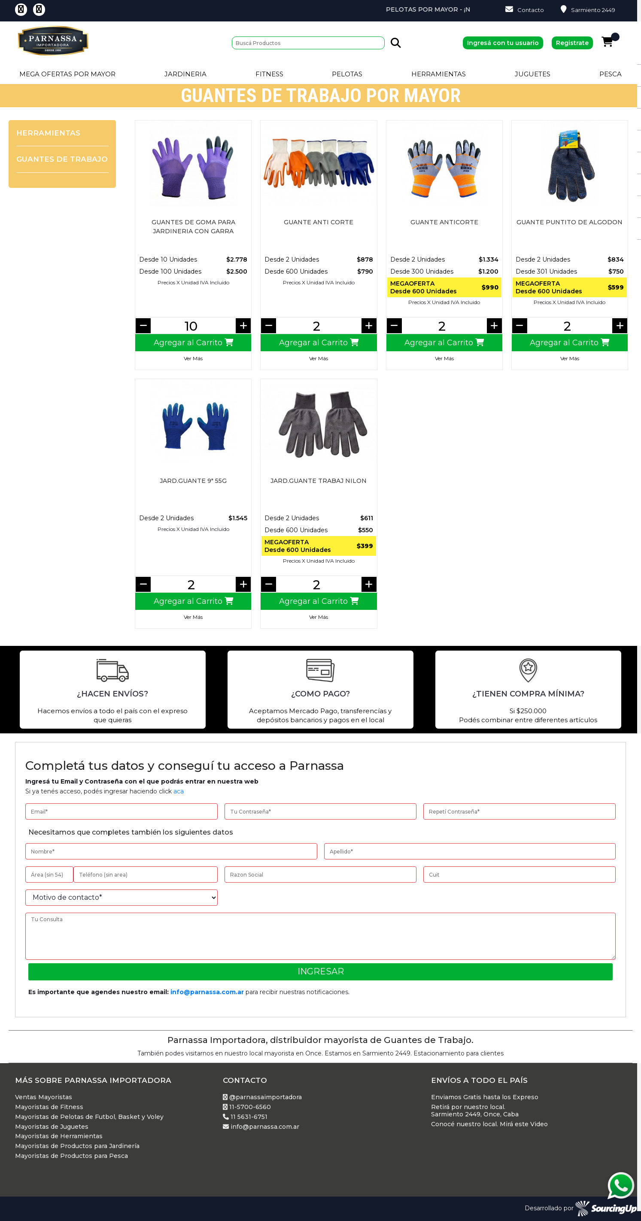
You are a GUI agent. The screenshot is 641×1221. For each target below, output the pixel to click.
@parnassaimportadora (262, 1097)
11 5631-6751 (245, 1117)
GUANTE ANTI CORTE (318, 222)
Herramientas (438, 74)
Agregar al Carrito (193, 342)
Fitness (269, 74)
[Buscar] (308, 42)
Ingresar (321, 971)
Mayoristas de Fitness (49, 1107)
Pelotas (347, 74)
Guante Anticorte (444, 222)
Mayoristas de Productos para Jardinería (77, 1146)
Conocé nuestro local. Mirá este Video (489, 1124)
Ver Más (193, 358)
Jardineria (185, 74)
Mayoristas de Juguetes (51, 1127)
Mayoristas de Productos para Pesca (71, 1156)
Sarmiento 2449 (588, 9)
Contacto (524, 9)
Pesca (610, 74)
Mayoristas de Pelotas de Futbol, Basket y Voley (89, 1117)
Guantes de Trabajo (62, 159)
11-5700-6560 (247, 1107)
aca (178, 791)
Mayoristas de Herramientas (59, 1136)
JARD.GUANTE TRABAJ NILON (318, 481)
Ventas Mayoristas (43, 1097)
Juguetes (532, 74)
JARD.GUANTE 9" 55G (193, 481)
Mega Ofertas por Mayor (67, 74)
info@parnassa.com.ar (207, 992)
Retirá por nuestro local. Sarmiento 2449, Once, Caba (475, 1110)
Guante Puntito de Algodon (569, 222)
